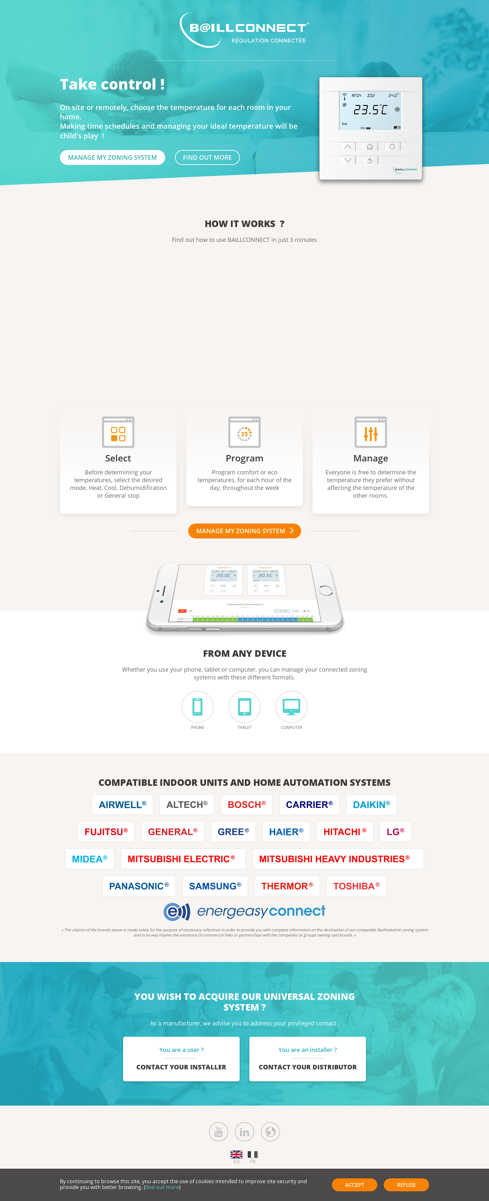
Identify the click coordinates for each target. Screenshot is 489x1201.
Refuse (406, 1184)
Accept (354, 1184)
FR (252, 1158)
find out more (207, 157)
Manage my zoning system (112, 157)
